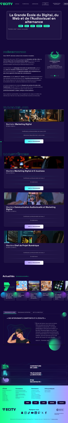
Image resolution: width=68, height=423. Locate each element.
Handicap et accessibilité (36, 395)
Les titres (4, 391)
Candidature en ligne (35, 390)
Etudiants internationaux (35, 396)
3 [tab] (54, 75)
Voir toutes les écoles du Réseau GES (59, 414)
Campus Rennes (5, 400)
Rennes (52, 402)
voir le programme (34, 141)
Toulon (61, 402)
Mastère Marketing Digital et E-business (21, 392)
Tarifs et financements (35, 394)
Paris (27, 402)
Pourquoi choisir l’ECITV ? (7, 390)
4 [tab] (56, 75)
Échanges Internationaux (36, 398)
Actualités (4, 394)
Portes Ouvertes (48, 390)
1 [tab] (51, 75)
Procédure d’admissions (35, 391)
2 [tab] (52, 75)
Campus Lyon (5, 398)
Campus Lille (4, 396)
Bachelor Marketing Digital (20, 390)
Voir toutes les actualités (22, 276)
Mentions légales (54, 419)
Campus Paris (5, 395)
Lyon (43, 402)
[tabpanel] (54, 66)
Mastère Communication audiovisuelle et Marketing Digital (20, 394)
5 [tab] (58, 75)
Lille (35, 402)
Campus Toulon (5, 399)
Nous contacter (47, 391)
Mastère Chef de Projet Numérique (20, 398)
